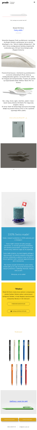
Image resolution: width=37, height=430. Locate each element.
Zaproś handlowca (27, 419)
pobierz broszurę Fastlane (18, 303)
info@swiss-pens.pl (24, 426)
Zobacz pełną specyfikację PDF (17, 117)
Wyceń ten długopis (10, 419)
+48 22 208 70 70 (11, 426)
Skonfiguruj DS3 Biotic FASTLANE (18, 311)
